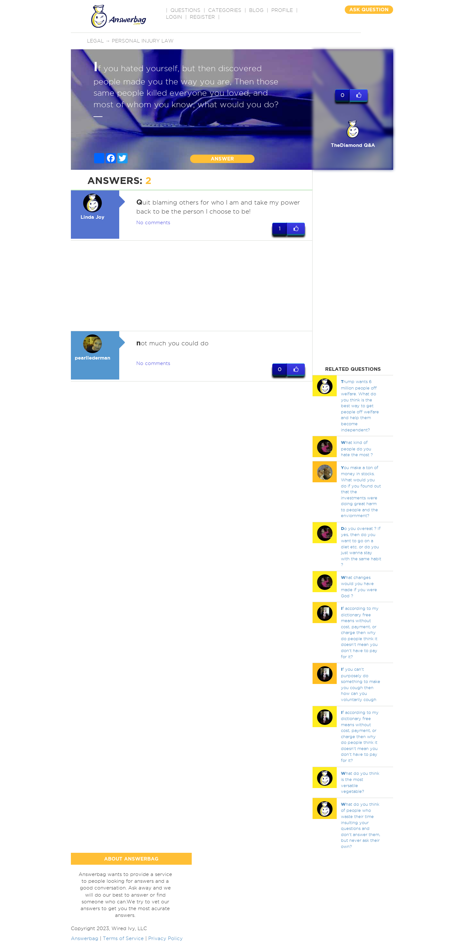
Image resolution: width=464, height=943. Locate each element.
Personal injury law (143, 40)
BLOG (256, 10)
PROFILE (282, 10)
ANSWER (222, 158)
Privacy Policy (165, 939)
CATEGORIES (224, 10)
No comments (153, 223)
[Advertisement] (192, 286)
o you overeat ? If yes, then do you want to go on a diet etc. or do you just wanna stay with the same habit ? (361, 546)
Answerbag (84, 939)
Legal (95, 40)
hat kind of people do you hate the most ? (357, 448)
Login (174, 17)
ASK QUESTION (369, 9)
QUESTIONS (185, 10)
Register (202, 17)
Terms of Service (123, 939)
